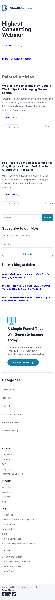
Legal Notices (8, 529)
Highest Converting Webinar (16, 58)
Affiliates (6, 487)
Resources (7, 469)
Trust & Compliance (11, 539)
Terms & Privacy (8, 590)
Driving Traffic (8, 389)
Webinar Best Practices (13, 422)
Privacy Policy (9, 515)
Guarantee (7, 454)
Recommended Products (13, 414)
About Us (6, 492)
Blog (4, 501)
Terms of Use (8, 524)
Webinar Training (10, 431)
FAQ (4, 464)
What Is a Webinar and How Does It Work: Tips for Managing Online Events (26, 89)
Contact (6, 497)
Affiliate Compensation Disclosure (19, 543)
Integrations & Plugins (12, 474)
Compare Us (8, 459)
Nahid (9, 45)
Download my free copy (23, 362)
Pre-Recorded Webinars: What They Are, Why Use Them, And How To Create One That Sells (27, 166)
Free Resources (12, 127)
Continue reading (10, 117)
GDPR (5, 534)
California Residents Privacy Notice (19, 519)
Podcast (6, 406)
